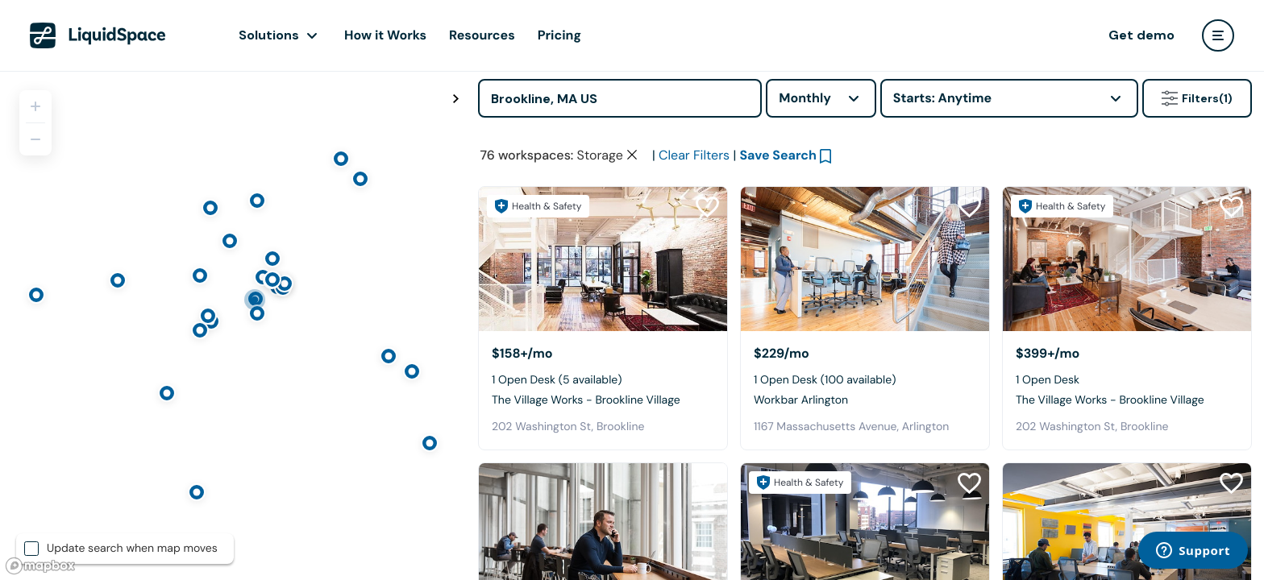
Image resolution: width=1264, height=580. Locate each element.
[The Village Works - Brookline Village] (603, 259)
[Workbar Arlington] (865, 259)
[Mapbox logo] (40, 566)
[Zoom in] (35, 106)
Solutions (269, 35)
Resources (482, 35)
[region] (233, 325)
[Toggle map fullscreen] (455, 99)
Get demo (1141, 35)
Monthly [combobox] (805, 97)
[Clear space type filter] (632, 155)
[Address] (620, 98)
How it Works (385, 35)
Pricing (559, 35)
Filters (1197, 98)
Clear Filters (694, 155)
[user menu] (1218, 35)
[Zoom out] (35, 139)
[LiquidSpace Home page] (98, 35)
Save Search (778, 155)
